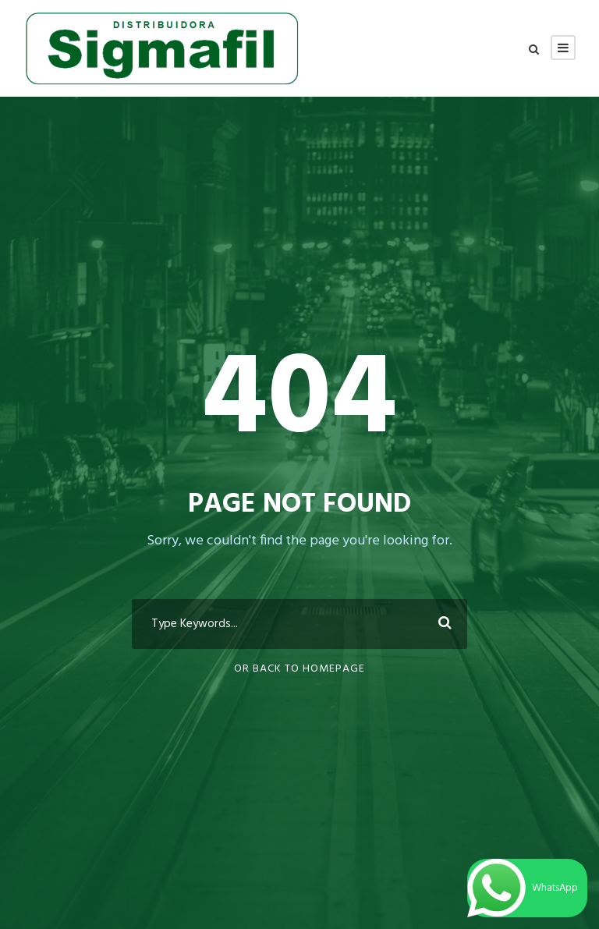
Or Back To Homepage (299, 669)
